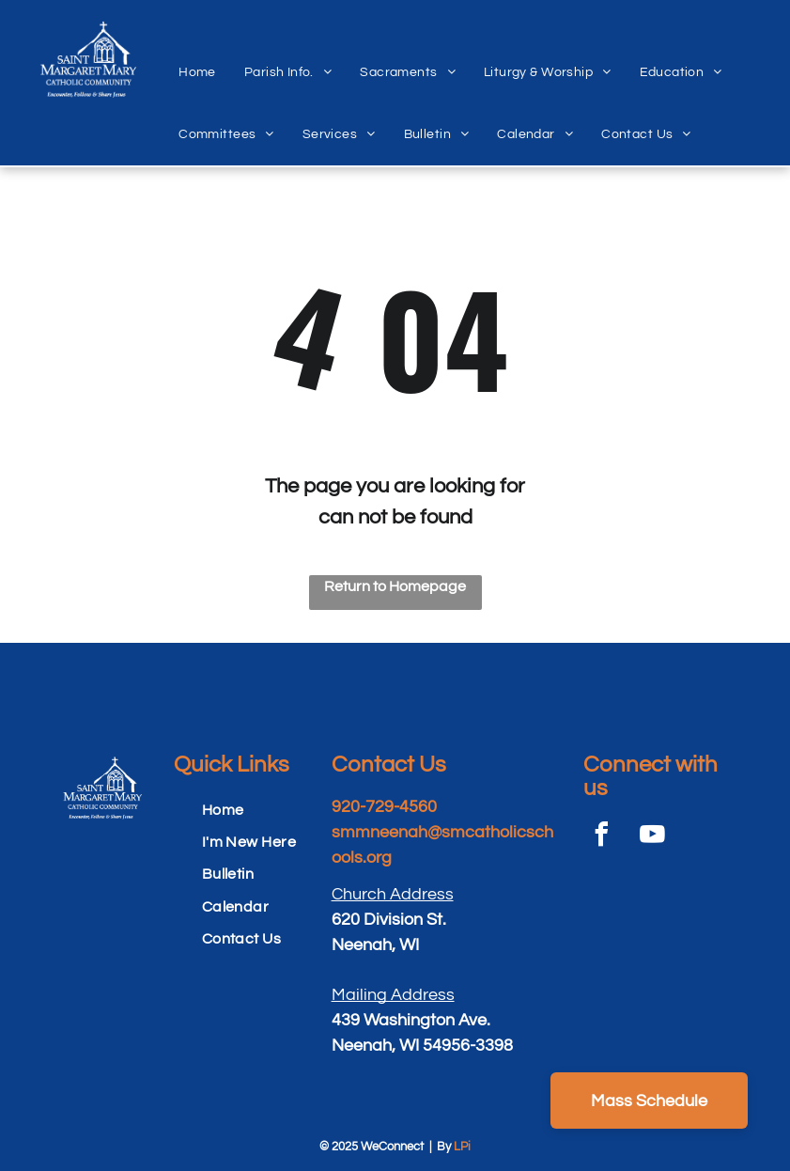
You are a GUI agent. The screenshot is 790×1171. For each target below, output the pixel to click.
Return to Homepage (395, 586)
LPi (462, 1146)
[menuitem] (197, 52)
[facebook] (602, 837)
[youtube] (653, 837)
